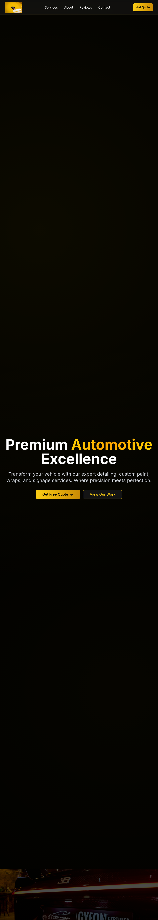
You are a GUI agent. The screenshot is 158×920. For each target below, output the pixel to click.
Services (51, 7)
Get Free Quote (58, 494)
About (68, 7)
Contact (104, 7)
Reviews (86, 7)
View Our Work (102, 494)
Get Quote (143, 7)
